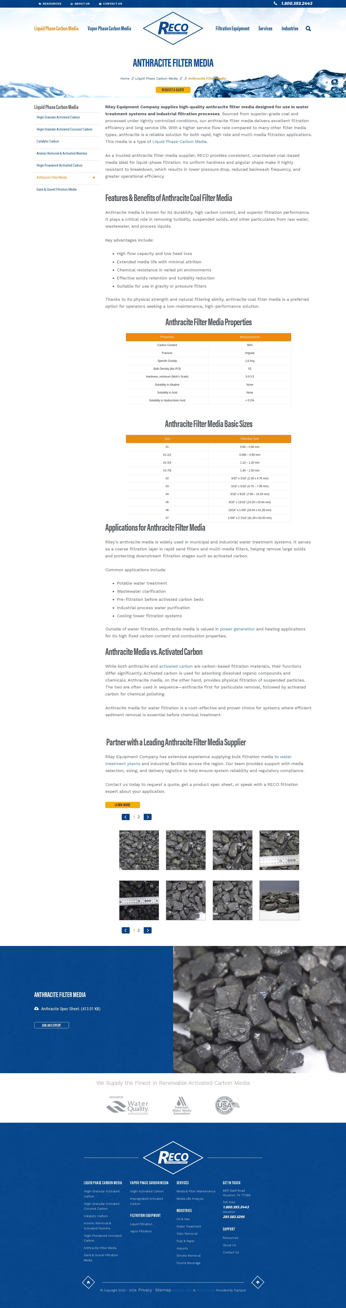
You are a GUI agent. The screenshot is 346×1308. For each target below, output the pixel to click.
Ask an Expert (51, 1025)
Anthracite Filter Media (52, 177)
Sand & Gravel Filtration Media (57, 189)
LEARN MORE (123, 804)
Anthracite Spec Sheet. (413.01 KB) (70, 1008)
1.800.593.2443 (296, 3)
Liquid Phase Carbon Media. (180, 141)
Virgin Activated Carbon (147, 1191)
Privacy (145, 1289)
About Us (82, 3)
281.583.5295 (233, 1217)
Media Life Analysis (190, 1198)
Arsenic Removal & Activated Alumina (62, 153)
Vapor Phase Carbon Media (109, 28)
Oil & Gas (183, 1219)
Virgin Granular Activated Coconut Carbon (64, 129)
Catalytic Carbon (48, 141)
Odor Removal (187, 1233)
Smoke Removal (189, 1255)
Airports (182, 1248)
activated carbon (176, 666)
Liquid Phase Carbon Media (56, 28)
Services (265, 28)
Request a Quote (173, 89)
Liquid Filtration (141, 1224)
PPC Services (205, 1290)
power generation (237, 628)
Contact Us (112, 3)
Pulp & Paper (186, 1241)
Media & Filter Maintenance (196, 1191)
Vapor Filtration (141, 1231)
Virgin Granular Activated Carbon (58, 117)
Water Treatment (189, 1226)
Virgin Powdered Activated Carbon (59, 165)
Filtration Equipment (232, 28)
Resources (52, 3)
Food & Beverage (188, 1263)
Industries (290, 28)
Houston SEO (183, 1290)
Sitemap (163, 1289)
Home (125, 78)
